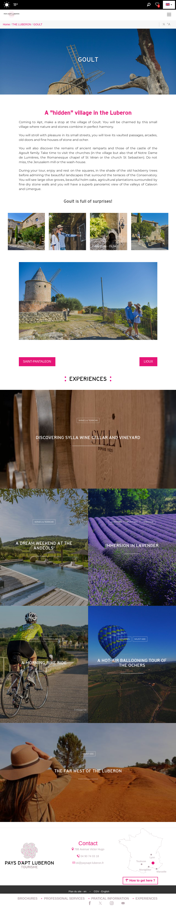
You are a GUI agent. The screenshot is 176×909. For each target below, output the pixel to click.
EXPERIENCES (147, 898)
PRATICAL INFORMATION (110, 898)
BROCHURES (28, 898)
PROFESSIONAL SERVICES (64, 898)
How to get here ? (140, 880)
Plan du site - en (78, 891)
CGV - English (101, 891)
